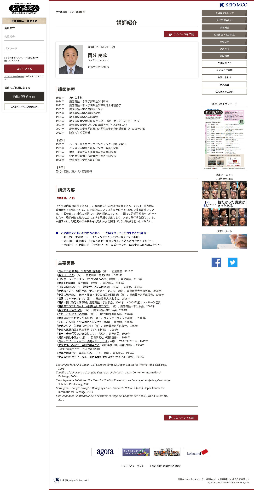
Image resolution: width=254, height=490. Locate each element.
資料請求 (224, 56)
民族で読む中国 (67, 337)
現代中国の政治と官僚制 (72, 302)
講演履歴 (224, 84)
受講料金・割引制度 (224, 34)
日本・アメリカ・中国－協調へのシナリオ (82, 341)
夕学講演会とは (224, 20)
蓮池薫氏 (81, 241)
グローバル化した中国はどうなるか (79, 322)
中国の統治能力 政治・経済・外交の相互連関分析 (88, 294)
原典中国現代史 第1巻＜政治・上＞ (79, 353)
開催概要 (224, 27)
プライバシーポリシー (14, 76)
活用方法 (224, 48)
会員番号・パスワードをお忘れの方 (23, 57)
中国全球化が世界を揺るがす (75, 318)
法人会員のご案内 (224, 91)
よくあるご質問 (224, 70)
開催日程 (224, 41)
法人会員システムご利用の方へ (24, 106)
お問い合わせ (224, 77)
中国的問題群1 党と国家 (73, 283)
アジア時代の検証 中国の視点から (79, 345)
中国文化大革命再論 (70, 310)
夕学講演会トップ (65, 11)
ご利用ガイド (224, 63)
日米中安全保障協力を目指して (76, 333)
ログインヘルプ (14, 60)
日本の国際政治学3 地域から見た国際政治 (83, 287)
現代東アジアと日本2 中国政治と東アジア (83, 306)
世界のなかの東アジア (71, 298)
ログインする (24, 69)
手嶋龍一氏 (81, 237)
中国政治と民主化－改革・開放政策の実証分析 (85, 357)
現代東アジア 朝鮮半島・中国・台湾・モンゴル (86, 291)
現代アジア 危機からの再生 (75, 326)
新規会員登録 (24, 96)
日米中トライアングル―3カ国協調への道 (82, 279)
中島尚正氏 (82, 245)
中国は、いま (66, 275)
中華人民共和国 (67, 329)
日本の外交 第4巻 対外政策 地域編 (79, 271)
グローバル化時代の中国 (72, 314)
